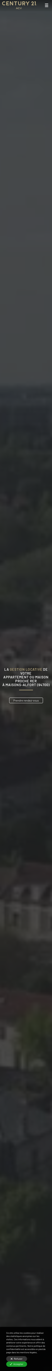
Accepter (16, 1364)
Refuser (17, 1358)
